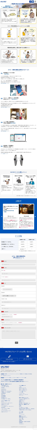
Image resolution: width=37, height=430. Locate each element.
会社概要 (5, 375)
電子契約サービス (4, 399)
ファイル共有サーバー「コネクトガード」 (7, 408)
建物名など (3, 305)
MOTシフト (3, 396)
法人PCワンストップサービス (23, 396)
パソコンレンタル (21, 395)
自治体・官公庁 (21, 421)
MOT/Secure (3, 409)
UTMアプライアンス (4, 413)
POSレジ (20, 408)
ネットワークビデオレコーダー (6, 412)
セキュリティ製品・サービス (5, 402)
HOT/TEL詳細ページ (5, 83)
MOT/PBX (2, 389)
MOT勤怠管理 (3, 395)
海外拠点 (30, 375)
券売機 (20, 407)
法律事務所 (20, 424)
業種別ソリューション (22, 417)
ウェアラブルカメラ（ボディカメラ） (7, 404)
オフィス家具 (21, 413)
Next (35, 216)
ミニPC (20, 388)
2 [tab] (18, 230)
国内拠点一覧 (27, 375)
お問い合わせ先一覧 (27, 360)
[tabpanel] (18, 216)
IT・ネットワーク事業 (7, 379)
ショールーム (8, 377)
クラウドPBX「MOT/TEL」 (5, 388)
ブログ (24, 375)
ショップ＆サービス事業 (14, 379)
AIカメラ (2, 403)
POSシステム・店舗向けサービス (24, 406)
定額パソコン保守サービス (23, 391)
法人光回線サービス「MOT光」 (6, 400)
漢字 (3, 270)
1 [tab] (16, 230)
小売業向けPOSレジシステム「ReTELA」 (25, 411)
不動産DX (20, 422)
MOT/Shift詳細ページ (5, 131)
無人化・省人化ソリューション (23, 399)
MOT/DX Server (3, 391)
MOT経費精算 (3, 397)
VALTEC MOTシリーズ (4, 387)
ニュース (8, 375)
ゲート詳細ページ (4, 153)
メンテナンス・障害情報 (18, 375)
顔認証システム (21, 402)
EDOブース (21, 414)
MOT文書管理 (3, 398)
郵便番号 (3, 286)
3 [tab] (20, 230)
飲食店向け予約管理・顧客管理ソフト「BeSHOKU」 (27, 410)
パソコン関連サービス (22, 387)
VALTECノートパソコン (22, 389)
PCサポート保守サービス (23, 390)
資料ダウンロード (8, 385)
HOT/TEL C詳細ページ (5, 107)
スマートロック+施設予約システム (24, 400)
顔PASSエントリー (22, 403)
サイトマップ (26, 383)
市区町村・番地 (4, 298)
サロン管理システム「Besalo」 (23, 409)
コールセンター (21, 425)
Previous (1, 216)
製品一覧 (2, 385)
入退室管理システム (22, 401)
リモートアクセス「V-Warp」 (5, 410)
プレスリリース (12, 375)
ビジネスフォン (3, 390)
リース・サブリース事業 (22, 379)
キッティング (21, 397)
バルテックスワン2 (4, 411)
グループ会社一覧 (3, 377)
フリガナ (5, 276)
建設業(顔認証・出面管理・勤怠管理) (24, 423)
